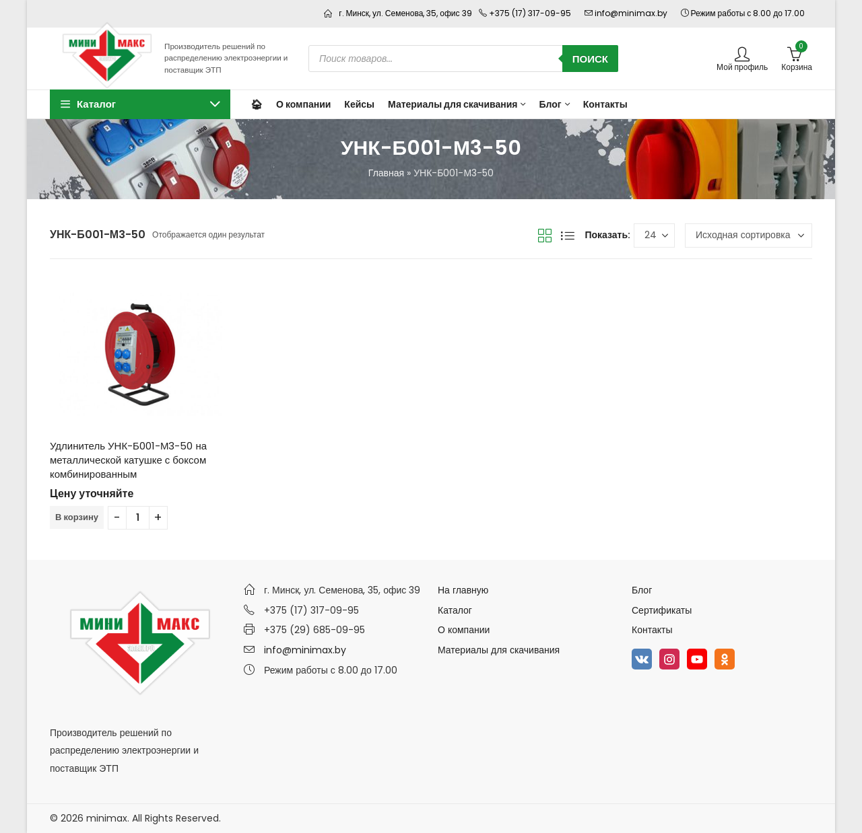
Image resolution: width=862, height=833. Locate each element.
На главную (463, 590)
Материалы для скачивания (499, 650)
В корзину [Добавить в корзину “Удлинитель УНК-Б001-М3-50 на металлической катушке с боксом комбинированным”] (76, 517)
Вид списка (567, 235)
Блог (642, 590)
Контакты (652, 630)
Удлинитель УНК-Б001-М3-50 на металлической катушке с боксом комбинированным (128, 460)
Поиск (590, 59)
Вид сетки (545, 235)
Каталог (455, 610)
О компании (464, 630)
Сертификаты (662, 610)
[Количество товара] (138, 518)
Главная (386, 173)
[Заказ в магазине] (748, 235)
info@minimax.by (305, 650)
